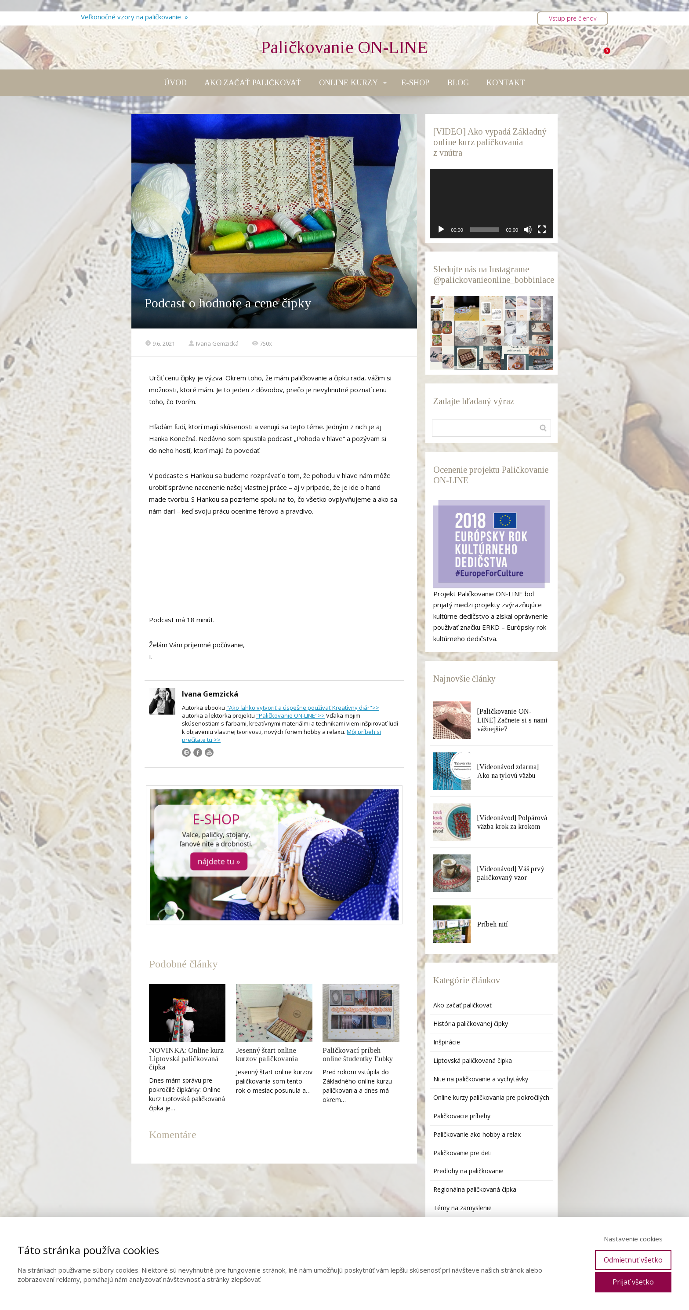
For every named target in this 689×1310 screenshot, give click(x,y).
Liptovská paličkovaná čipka (472, 1060)
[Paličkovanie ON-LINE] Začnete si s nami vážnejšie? (512, 720)
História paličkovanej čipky (470, 1023)
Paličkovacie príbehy (461, 1116)
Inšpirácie (446, 1042)
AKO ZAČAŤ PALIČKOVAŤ (252, 82)
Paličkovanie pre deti (462, 1153)
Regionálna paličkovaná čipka (474, 1189)
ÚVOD (175, 82)
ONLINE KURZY (348, 82)
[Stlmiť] (527, 229)
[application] (491, 203)
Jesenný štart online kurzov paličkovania (267, 1054)
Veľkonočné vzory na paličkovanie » (134, 16)
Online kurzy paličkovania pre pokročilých (491, 1097)
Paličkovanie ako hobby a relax (477, 1134)
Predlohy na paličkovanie (468, 1171)
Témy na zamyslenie (462, 1208)
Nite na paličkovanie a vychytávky (480, 1079)
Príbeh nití (492, 924)
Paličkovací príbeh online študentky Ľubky (358, 1054)
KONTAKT (505, 82)
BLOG (458, 82)
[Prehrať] (441, 229)
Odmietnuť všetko (633, 1260)
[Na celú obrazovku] (541, 229)
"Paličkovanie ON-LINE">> (290, 715)
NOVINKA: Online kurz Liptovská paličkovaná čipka (186, 1058)
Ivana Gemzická (213, 343)
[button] (442, 308)
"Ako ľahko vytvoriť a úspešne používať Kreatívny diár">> (302, 708)
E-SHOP (415, 82)
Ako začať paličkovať (462, 1005)
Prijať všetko (633, 1282)
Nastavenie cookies (633, 1238)
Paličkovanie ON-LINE (344, 47)
